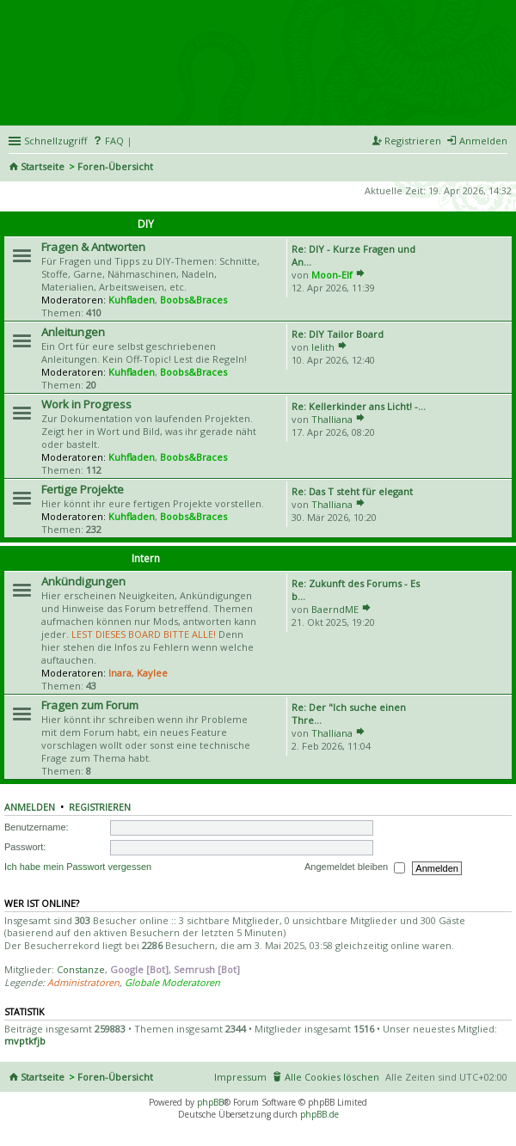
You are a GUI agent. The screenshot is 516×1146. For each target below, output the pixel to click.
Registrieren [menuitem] (412, 140)
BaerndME (335, 609)
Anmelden (29, 807)
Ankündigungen (83, 581)
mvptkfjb (25, 1040)
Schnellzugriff (55, 140)
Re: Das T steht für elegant (352, 491)
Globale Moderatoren (172, 982)
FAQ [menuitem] (114, 140)
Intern (146, 558)
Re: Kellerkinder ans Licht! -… (359, 406)
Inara (120, 672)
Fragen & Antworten (93, 246)
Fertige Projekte (82, 489)
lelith (323, 346)
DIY (146, 224)
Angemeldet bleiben (354, 868)
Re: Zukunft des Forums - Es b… (356, 590)
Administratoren (83, 982)
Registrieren (100, 807)
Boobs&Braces (193, 299)
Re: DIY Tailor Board (338, 334)
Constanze (81, 969)
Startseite (42, 166)
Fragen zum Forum (89, 705)
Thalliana (332, 419)
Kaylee (152, 672)
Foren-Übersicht (115, 166)
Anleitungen (73, 332)
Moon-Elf (332, 274)
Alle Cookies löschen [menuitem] (332, 1076)
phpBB (210, 1102)
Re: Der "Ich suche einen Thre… (349, 713)
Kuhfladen (131, 299)
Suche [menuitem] (500, 167)
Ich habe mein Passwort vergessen (77, 867)
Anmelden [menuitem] (483, 140)
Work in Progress (86, 404)
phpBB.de (319, 1114)
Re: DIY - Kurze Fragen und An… (353, 255)
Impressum (240, 1076)
